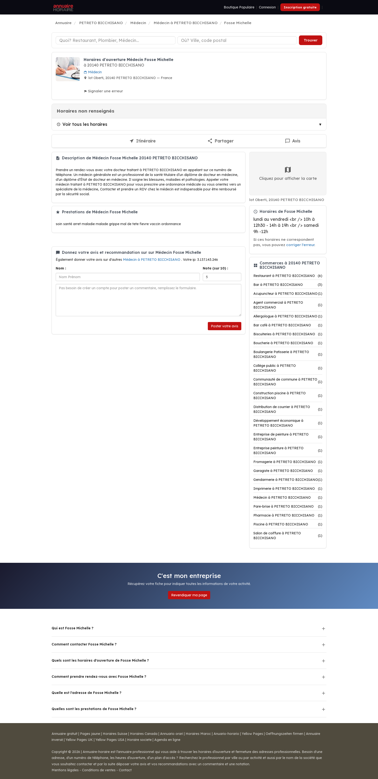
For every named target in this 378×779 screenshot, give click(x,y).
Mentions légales (65, 770)
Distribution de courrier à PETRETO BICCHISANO (287, 409)
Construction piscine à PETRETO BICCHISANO (287, 395)
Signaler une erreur (103, 91)
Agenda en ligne (167, 740)
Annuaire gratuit (64, 734)
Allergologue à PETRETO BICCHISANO (287, 316)
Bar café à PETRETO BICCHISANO (287, 325)
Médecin (93, 72)
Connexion (267, 7)
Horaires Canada (143, 734)
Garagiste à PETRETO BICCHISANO (287, 470)
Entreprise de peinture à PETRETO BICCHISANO (287, 436)
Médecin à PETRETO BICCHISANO (152, 259)
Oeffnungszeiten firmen (284, 734)
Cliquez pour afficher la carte (288, 173)
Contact (125, 770)
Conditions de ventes (98, 770)
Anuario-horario (226, 734)
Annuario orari (171, 734)
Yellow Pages (252, 734)
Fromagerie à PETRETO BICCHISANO (287, 461)
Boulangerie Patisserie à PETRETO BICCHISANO (287, 354)
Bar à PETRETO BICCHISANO (287, 284)
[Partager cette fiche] (220, 141)
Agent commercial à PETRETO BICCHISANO (287, 304)
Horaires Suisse (115, 734)
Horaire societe (139, 740)
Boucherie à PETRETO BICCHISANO (287, 343)
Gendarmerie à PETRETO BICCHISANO (287, 479)
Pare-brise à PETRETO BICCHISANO (287, 506)
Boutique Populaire (239, 7)
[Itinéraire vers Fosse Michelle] (142, 141)
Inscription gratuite (300, 7)
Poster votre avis (224, 326)
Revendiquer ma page (189, 595)
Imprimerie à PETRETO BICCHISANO (287, 488)
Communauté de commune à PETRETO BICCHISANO (287, 381)
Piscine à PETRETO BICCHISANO (287, 524)
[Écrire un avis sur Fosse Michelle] (292, 141)
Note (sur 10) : (215, 268)
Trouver (310, 40)
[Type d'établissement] (116, 40)
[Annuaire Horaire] (63, 7)
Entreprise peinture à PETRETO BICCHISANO (287, 450)
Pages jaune (90, 734)
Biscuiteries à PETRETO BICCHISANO (287, 334)
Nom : (61, 268)
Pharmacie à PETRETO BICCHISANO (287, 515)
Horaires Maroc (198, 734)
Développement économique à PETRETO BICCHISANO (287, 423)
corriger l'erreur (300, 244)
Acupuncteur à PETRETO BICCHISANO (287, 293)
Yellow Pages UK (79, 740)
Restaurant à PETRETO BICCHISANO (287, 275)
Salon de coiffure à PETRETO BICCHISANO (287, 535)
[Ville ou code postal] (237, 40)
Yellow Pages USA (109, 740)
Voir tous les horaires (82, 124)
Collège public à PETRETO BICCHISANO (287, 368)
